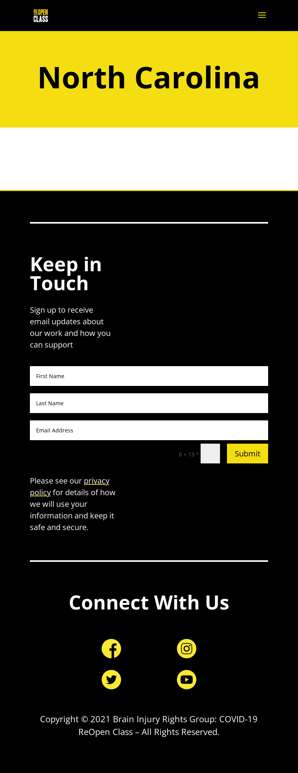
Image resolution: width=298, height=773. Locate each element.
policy (40, 492)
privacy (96, 480)
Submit (247, 453)
